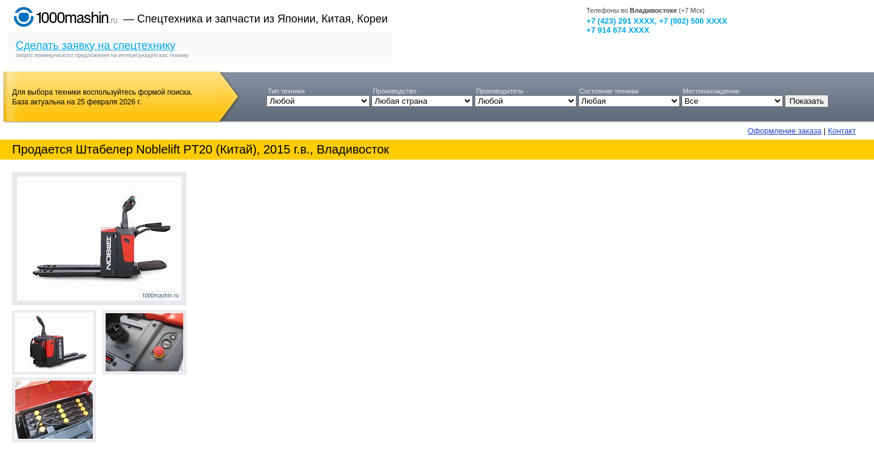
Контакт (842, 130)
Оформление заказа (785, 130)
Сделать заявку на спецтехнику (95, 45)
